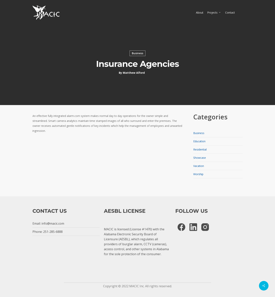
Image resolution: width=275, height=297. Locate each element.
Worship (198, 174)
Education (199, 141)
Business (137, 53)
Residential (200, 149)
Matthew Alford (134, 72)
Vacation (198, 166)
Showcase (199, 157)
